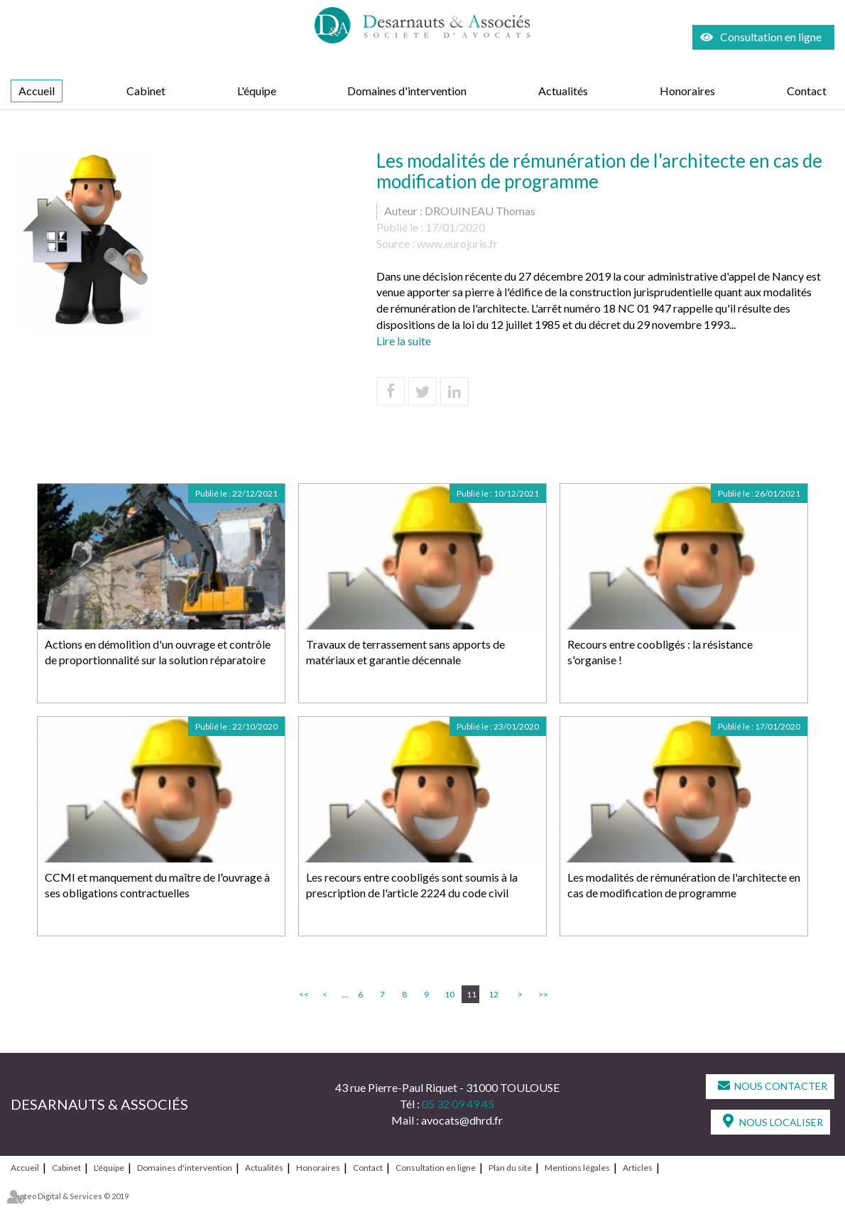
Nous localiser (781, 1122)
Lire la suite (403, 340)
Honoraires (687, 90)
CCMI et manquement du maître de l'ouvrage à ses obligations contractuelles (157, 885)
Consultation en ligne (771, 36)
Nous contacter (780, 1086)
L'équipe (256, 90)
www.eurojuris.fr (457, 243)
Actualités (563, 90)
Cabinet (145, 90)
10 (449, 994)
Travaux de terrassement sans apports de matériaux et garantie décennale (405, 652)
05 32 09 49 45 (458, 1103)
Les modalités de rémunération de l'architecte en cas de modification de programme (683, 885)
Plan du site (510, 1167)
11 (471, 994)
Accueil (36, 90)
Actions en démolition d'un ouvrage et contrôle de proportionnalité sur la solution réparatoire (158, 652)
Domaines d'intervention (407, 90)
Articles (638, 1167)
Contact (807, 90)
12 (493, 994)
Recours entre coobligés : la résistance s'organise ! (660, 652)
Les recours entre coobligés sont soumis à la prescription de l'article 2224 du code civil (412, 885)
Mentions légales (577, 1167)
